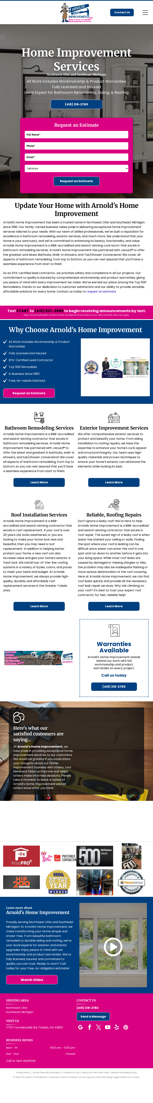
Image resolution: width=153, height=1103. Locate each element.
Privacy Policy (22, 1094)
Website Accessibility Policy (124, 1094)
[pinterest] (126, 1049)
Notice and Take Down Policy (95, 1094)
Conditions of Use (71, 1094)
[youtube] (108, 1049)
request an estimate (101, 291)
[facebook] (90, 1049)
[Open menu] (145, 12)
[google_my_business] (81, 1049)
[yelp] (117, 1049)
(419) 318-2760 (87, 1030)
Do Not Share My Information (47, 1094)
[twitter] (99, 1049)
